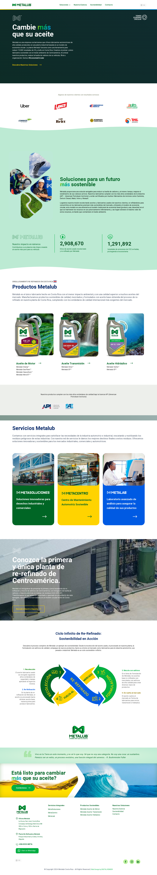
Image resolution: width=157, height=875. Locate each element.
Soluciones (63, 5)
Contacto (109, 5)
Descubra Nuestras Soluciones (27, 65)
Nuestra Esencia (80, 5)
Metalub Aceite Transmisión (91, 812)
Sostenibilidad (96, 5)
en (144, 5)
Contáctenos (23, 788)
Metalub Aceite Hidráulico (90, 815)
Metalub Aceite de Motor (90, 809)
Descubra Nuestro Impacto (28, 609)
